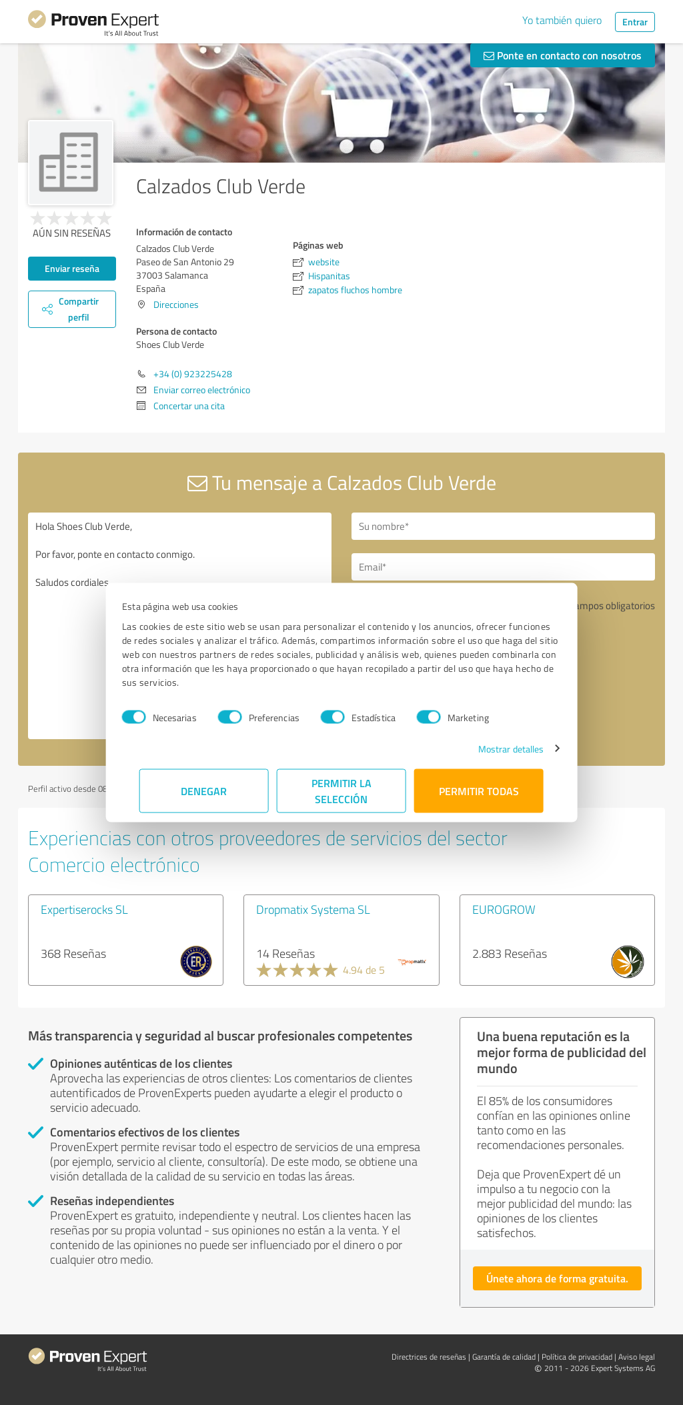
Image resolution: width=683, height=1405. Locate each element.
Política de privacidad (577, 1356)
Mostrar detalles (494, 748)
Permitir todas (479, 790)
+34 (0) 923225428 (192, 373)
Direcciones (176, 304)
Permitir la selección (341, 790)
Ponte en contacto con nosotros (563, 55)
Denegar (204, 790)
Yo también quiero (562, 20)
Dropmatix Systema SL (313, 909)
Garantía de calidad (504, 1356)
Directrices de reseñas (429, 1356)
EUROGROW (504, 909)
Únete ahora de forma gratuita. (557, 1278)
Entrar (635, 21)
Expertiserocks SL (84, 909)
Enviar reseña (72, 268)
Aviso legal (636, 1356)
